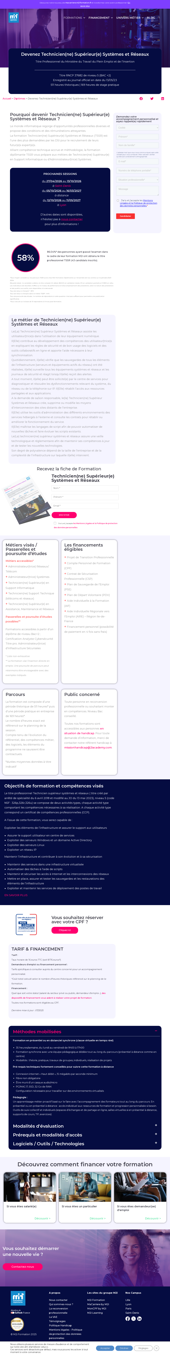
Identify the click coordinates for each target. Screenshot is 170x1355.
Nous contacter (58, 1300)
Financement (101, 18)
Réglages (143, 1348)
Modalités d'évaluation (38, 1126)
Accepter (105, 1348)
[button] (141, 98)
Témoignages (57, 1321)
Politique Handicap (60, 1325)
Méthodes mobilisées (37, 1031)
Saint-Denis (63, 186)
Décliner (124, 1348)
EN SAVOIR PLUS (16, 895)
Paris (128, 1308)
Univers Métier (130, 18)
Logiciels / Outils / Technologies (48, 1143)
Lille (127, 1300)
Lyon (63, 205)
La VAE (53, 1317)
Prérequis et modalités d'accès (47, 1135)
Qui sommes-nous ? (61, 1304)
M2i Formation (96, 1300)
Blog (151, 17)
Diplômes (19, 98)
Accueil (7, 98)
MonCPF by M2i (96, 1308)
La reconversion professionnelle (58, 1310)
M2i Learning (95, 1312)
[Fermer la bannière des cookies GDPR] (156, 1348)
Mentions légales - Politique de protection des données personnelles (65, 1334)
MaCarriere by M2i (98, 1304)
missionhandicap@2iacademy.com (88, 747)
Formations (75, 18)
